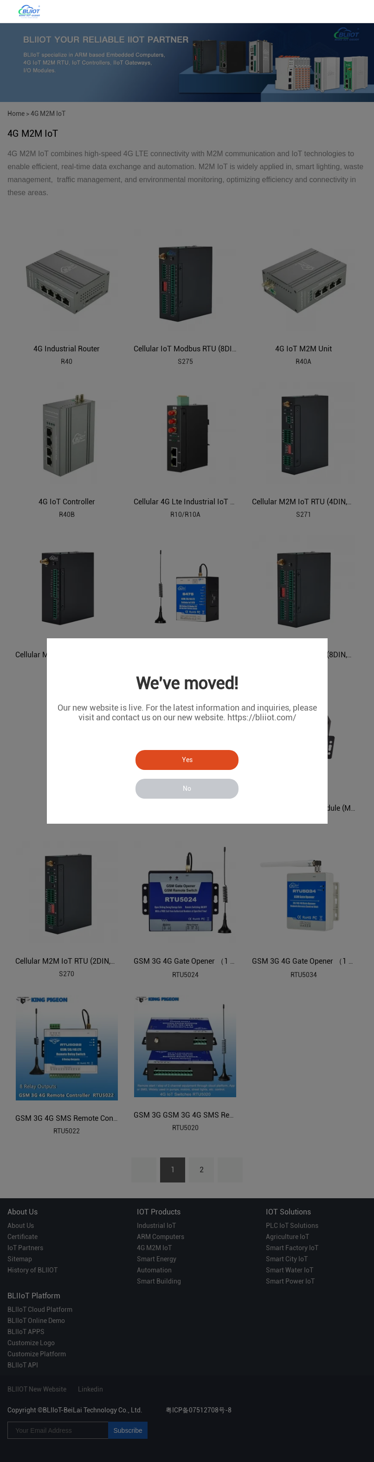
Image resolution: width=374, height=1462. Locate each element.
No (187, 788)
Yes (187, 759)
